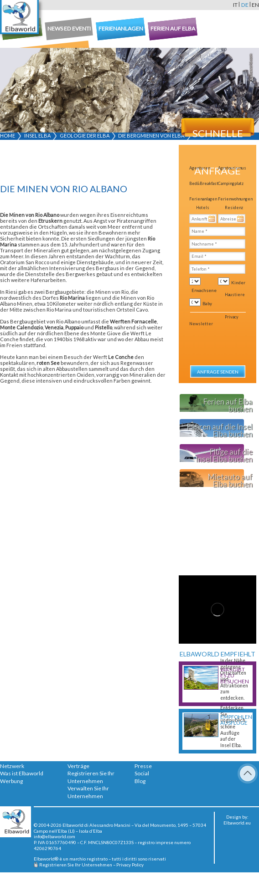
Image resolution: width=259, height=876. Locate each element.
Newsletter (201, 323)
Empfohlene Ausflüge (236, 720)
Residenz (234, 207)
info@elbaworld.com (54, 836)
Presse (143, 766)
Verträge (78, 766)
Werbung (11, 781)
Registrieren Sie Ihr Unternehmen (90, 777)
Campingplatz (230, 183)
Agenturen (199, 167)
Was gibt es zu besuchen (234, 675)
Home (7, 135)
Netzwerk (12, 766)
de (245, 4)
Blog (140, 781)
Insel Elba (37, 135)
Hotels (202, 207)
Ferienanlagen (203, 198)
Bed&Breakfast (203, 183)
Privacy (231, 316)
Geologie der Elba (84, 135)
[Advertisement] (70, 163)
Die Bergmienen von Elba (151, 135)
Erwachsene (204, 290)
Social (142, 773)
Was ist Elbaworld (21, 773)
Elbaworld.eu (237, 822)
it (235, 4)
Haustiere (235, 294)
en (255, 4)
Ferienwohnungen (235, 198)
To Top (248, 773)
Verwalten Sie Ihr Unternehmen (88, 792)
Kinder (238, 282)
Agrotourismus (232, 167)
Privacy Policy (130, 864)
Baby (207, 303)
